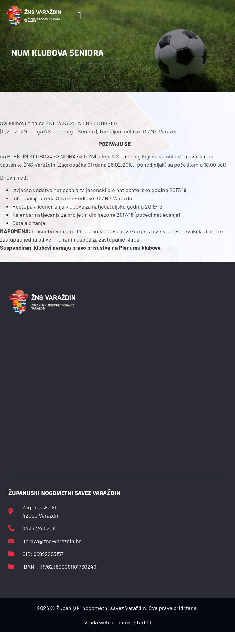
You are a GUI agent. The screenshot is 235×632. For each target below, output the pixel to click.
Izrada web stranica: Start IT (117, 622)
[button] (79, 16)
